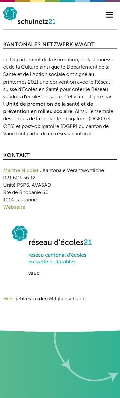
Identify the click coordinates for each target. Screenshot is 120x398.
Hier (8, 299)
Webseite (14, 207)
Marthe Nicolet (21, 170)
